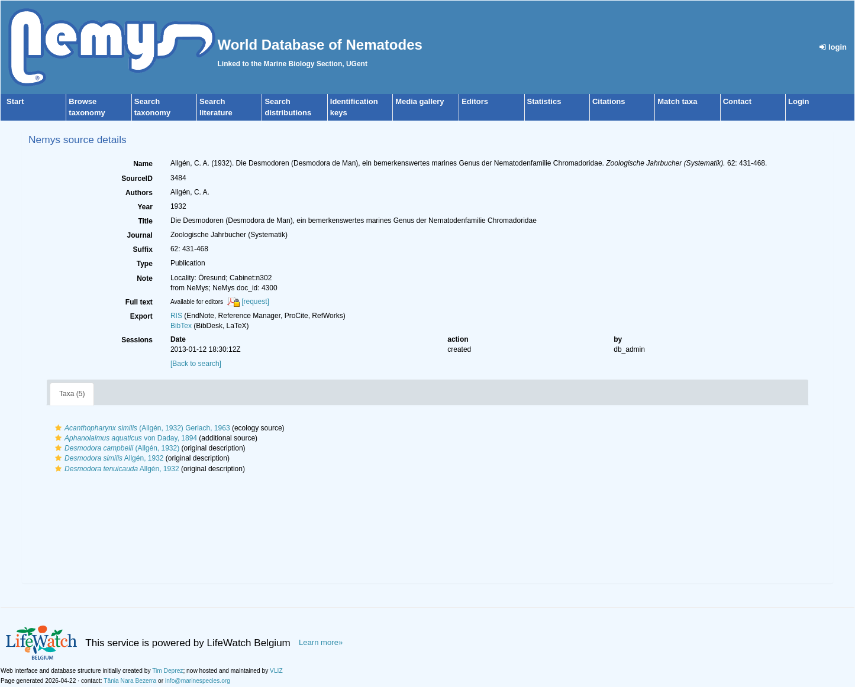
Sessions (137, 340)
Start (15, 101)
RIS (176, 316)
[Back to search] (195, 363)
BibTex (181, 326)
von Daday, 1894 (124, 438)
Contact (737, 101)
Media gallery (419, 101)
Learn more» (321, 642)
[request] (255, 301)
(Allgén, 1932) (115, 448)
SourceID (137, 178)
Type (145, 264)
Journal (140, 235)
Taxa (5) (72, 394)
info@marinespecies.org (197, 681)
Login (798, 101)
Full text (139, 302)
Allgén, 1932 (107, 458)
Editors (475, 101)
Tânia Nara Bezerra (130, 681)
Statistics (544, 101)
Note (145, 278)
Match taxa (677, 101)
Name (143, 164)
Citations (608, 101)
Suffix (143, 249)
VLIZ (276, 670)
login (833, 47)
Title (145, 221)
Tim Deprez (167, 670)
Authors (139, 193)
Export (141, 316)
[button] (58, 428)
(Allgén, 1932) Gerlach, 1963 (141, 428)
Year (145, 207)
